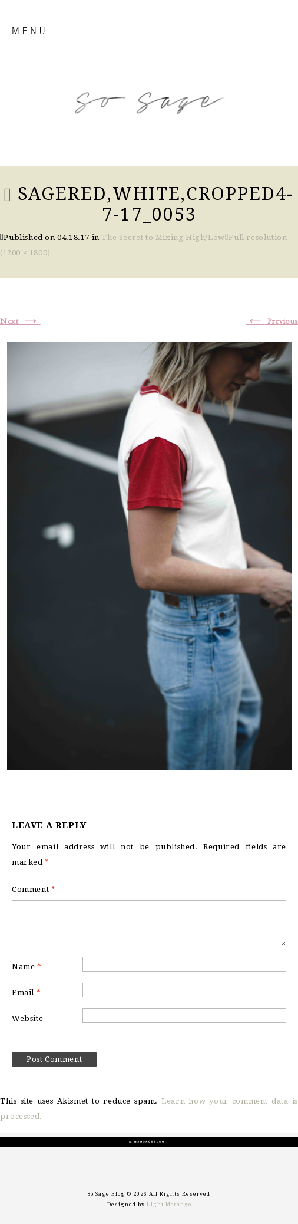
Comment (33, 889)
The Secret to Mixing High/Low (162, 237)
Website (27, 1018)
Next (20, 321)
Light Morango (169, 1204)
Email (26, 992)
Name (27, 966)
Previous (272, 321)
